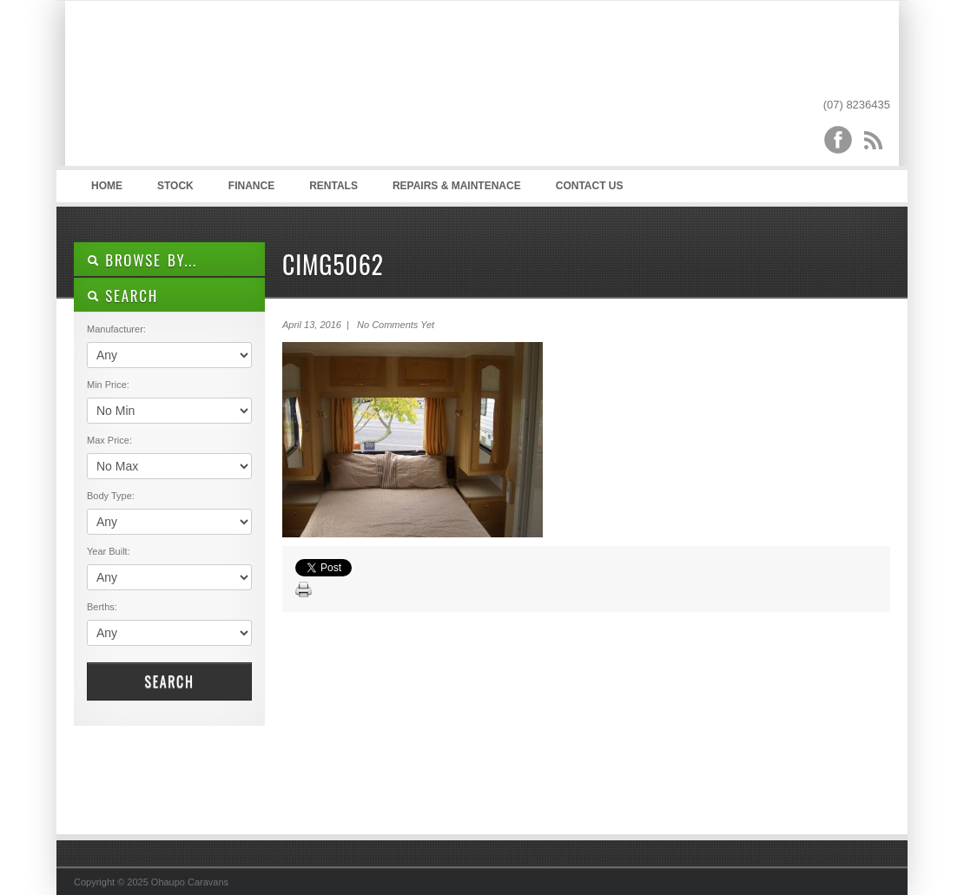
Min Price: (108, 384)
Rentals (333, 186)
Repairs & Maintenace (457, 186)
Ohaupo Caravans (246, 87)
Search (169, 681)
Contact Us (590, 186)
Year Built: (108, 551)
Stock (175, 186)
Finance (251, 186)
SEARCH (122, 295)
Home (106, 186)
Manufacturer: (116, 329)
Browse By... (142, 260)
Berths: (102, 607)
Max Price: (109, 440)
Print (304, 590)
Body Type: (111, 495)
